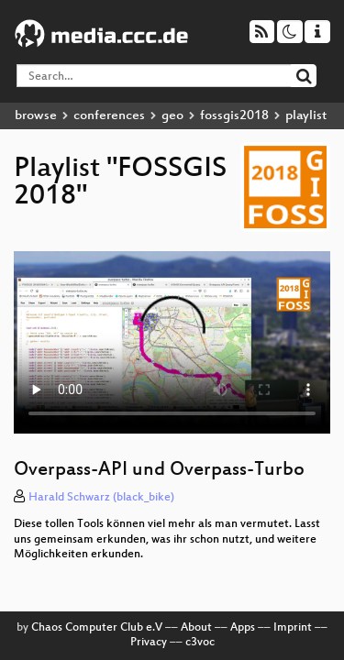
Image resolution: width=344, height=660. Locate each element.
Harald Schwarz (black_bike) (101, 497)
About (196, 628)
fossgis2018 (234, 116)
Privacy (148, 642)
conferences (109, 116)
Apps (242, 628)
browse (36, 116)
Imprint (292, 628)
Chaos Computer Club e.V (96, 628)
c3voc (200, 642)
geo (172, 116)
